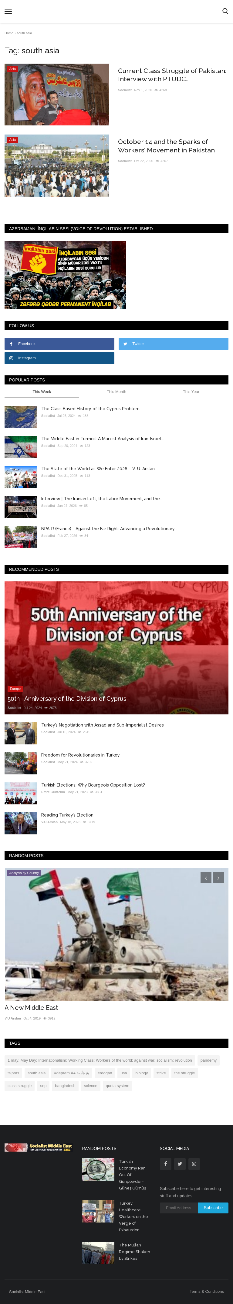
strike (161, 1073)
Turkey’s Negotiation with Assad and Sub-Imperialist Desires (102, 725)
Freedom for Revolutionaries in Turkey (80, 755)
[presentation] (206, 877)
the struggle (184, 1073)
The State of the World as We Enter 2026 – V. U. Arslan (98, 468)
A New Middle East (31, 1007)
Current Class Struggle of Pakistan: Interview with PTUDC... (170, 75)
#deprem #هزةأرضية (71, 1073)
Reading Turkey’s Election (67, 815)
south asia (37, 1073)
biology (141, 1073)
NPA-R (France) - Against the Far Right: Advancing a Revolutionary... (109, 528)
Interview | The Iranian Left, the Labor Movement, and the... (102, 498)
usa (123, 1073)
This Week (41, 391)
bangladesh (65, 1085)
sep (43, 1085)
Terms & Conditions (207, 1291)
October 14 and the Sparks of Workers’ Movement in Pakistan (168, 146)
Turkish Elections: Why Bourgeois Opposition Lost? (93, 785)
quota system (117, 1085)
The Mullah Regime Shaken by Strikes (134, 1252)
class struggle (20, 1085)
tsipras (13, 1073)
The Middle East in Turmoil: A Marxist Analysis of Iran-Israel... (102, 438)
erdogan (105, 1073)
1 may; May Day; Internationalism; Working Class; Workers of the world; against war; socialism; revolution (100, 1060)
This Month (116, 391)
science (90, 1085)
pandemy (209, 1060)
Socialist (125, 90)
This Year (191, 391)
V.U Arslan (49, 822)
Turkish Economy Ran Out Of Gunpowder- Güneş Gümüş (132, 1174)
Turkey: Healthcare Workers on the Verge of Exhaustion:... (133, 1216)
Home (9, 33)
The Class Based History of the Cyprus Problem (90, 408)
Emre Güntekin (53, 792)
